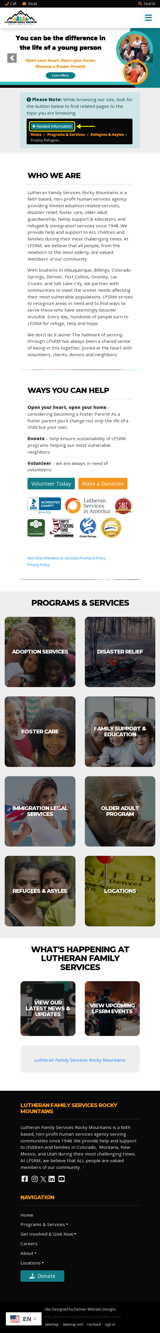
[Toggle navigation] (148, 18)
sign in (110, 1324)
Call (10, 3)
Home (26, 1215)
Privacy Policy (38, 564)
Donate (42, 1275)
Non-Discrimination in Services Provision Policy (66, 558)
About (26, 1253)
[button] (12, 58)
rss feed (94, 1324)
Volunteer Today (51, 483)
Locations (30, 1263)
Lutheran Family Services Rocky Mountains (80, 1060)
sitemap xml (73, 1324)
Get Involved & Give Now (46, 1234)
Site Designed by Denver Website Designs (80, 1309)
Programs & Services (42, 1224)
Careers (28, 1243)
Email (29, 3)
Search (146, 3)
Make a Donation (103, 483)
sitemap (52, 1324)
